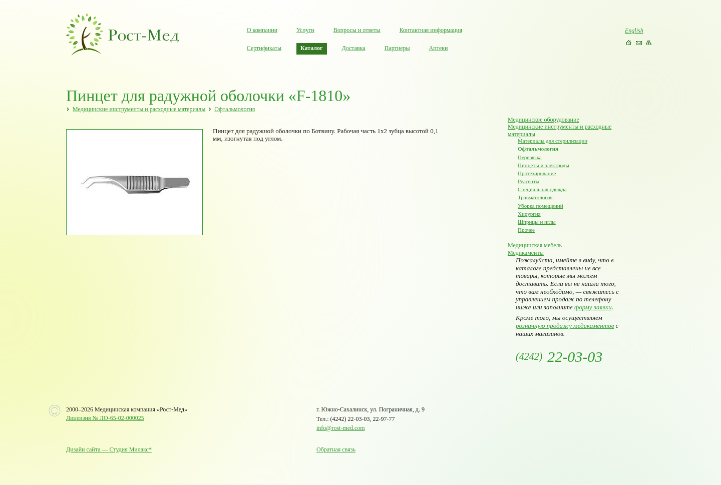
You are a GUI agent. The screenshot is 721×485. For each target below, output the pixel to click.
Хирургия (529, 214)
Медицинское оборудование (543, 119)
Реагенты (528, 181)
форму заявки (593, 307)
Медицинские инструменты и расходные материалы (139, 109)
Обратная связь (335, 449)
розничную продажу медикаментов (565, 325)
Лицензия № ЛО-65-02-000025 (105, 417)
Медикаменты (526, 252)
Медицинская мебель (535, 245)
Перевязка (530, 157)
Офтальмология (234, 109)
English (634, 30)
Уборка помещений (540, 206)
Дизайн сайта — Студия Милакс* (109, 449)
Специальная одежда (542, 189)
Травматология (535, 197)
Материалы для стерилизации (552, 141)
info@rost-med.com (340, 427)
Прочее (526, 230)
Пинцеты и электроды (543, 165)
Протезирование (537, 173)
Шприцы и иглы (537, 222)
